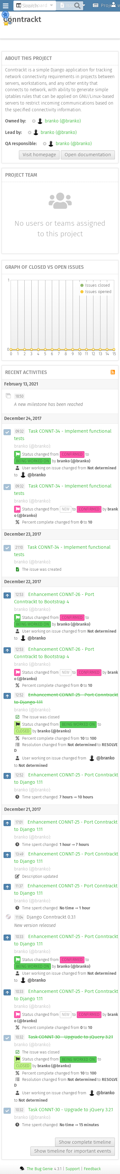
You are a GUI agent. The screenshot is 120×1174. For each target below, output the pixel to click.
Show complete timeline (85, 1142)
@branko (33, 475)
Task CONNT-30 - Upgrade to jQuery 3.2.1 (70, 1037)
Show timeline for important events (72, 1151)
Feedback (92, 1168)
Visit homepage (39, 155)
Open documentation (88, 155)
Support (73, 1168)
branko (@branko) (56, 121)
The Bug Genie (40, 1168)
